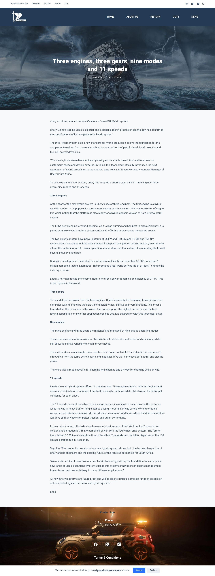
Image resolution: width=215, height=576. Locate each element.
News (194, 16)
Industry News (115, 77)
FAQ (66, 4)
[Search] (203, 4)
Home (110, 16)
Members (36, 4)
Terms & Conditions (107, 557)
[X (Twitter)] (192, 4)
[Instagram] (198, 4)
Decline (153, 570)
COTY (176, 16)
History (155, 16)
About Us (132, 16)
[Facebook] (187, 4)
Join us (58, 4)
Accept (139, 570)
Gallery (47, 4)
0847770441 (112, 524)
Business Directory (19, 4)
